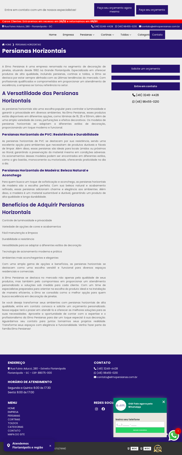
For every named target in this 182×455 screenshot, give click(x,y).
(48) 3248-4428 (102, 26)
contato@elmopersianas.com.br (159, 26)
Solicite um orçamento (145, 68)
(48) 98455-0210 (126, 26)
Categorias (145, 34)
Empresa (68, 34)
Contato (157, 34)
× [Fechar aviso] (50, 446)
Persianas (86, 34)
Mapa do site (16, 434)
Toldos (125, 34)
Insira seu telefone (128, 419)
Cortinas (106, 34)
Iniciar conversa (140, 430)
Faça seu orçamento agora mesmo (114, 9)
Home (53, 34)
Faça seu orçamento (152, 10)
